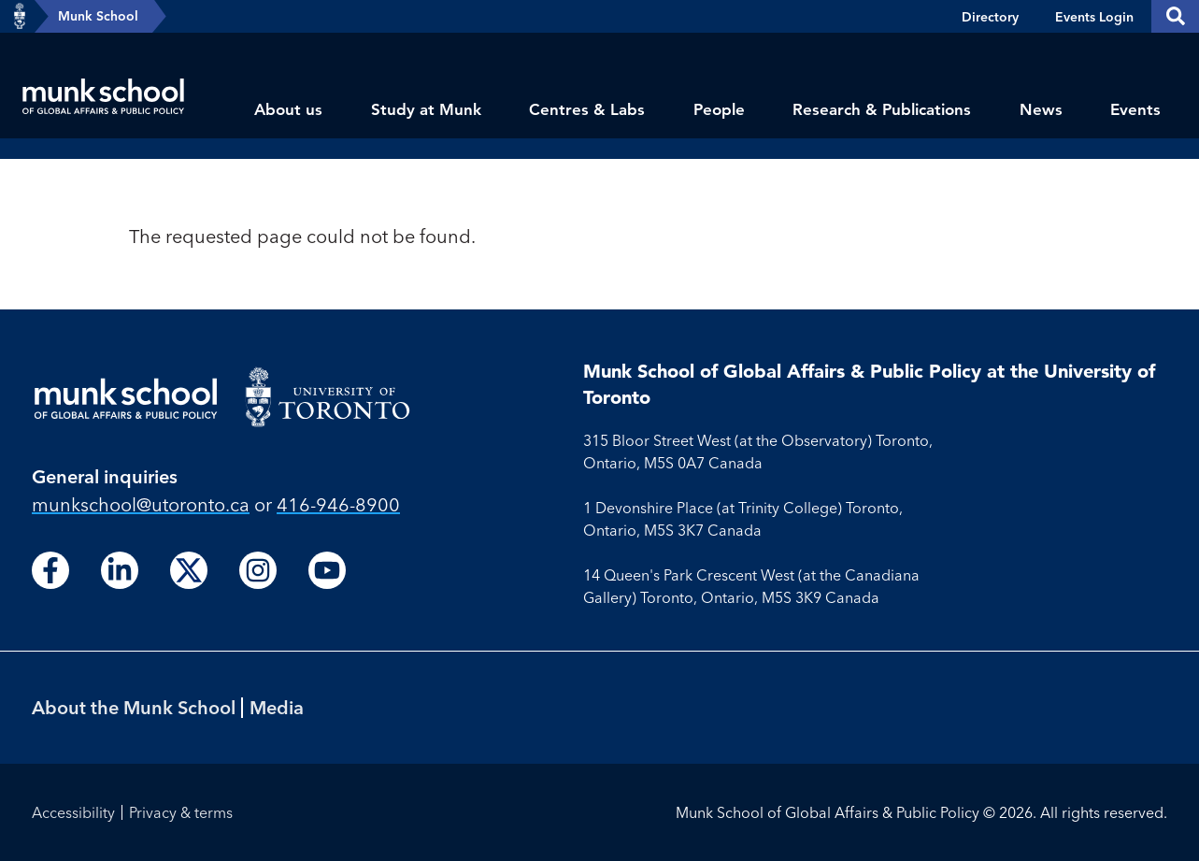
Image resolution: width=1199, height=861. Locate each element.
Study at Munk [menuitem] (426, 109)
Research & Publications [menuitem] (881, 109)
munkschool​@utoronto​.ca (141, 504)
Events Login (1094, 16)
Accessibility (73, 812)
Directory (990, 16)
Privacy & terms (181, 812)
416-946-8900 (338, 504)
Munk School (98, 15)
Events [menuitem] (1135, 109)
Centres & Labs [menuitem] (587, 109)
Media (277, 707)
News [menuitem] (1041, 109)
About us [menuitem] (288, 109)
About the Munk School (134, 707)
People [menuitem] (719, 109)
